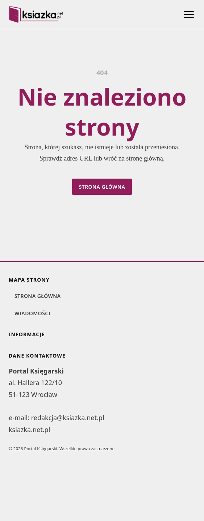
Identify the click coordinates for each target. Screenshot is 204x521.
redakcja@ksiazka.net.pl (67, 417)
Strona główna (102, 186)
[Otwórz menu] (188, 14)
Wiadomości (32, 313)
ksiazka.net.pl (29, 429)
